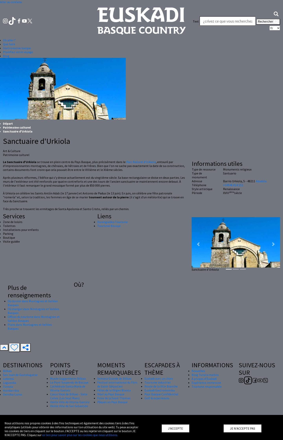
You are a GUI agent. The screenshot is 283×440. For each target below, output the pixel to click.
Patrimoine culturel (17, 127)
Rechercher (268, 21)
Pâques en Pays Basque (112, 402)
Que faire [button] (9, 44)
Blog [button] (6, 56)
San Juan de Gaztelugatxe (20, 375)
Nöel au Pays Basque (110, 394)
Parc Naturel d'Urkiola (141, 162)
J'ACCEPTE (175, 428)
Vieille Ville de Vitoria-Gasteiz (70, 402)
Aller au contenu (11, 2)
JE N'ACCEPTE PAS (242, 428)
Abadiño (261, 181)
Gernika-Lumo (12, 394)
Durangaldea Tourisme (112, 222)
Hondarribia (11, 390)
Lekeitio (8, 379)
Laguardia (9, 383)
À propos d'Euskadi (204, 379)
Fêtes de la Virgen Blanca (114, 390)
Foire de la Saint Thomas (113, 398)
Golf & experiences (156, 398)
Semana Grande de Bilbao (114, 378)
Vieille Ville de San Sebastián (69, 406)
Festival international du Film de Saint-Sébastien (117, 384)
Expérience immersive (206, 383)
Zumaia (8, 386)
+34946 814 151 (233, 185)
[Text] (227, 21)
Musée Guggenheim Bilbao (68, 378)
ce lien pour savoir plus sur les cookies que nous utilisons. (80, 435)
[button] (276, 13)
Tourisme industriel (157, 382)
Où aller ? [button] (9, 40)
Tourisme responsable (207, 386)
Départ (8, 123)
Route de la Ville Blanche (161, 386)
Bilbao (7, 371)
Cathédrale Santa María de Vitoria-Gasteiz (67, 388)
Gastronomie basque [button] (17, 48)
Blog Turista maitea (205, 375)
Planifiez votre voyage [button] (18, 52)
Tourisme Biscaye (109, 226)
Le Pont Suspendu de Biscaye (69, 382)
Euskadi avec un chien (158, 378)
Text (196, 21)
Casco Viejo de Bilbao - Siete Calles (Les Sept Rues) (68, 396)
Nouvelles (198, 371)
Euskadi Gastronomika (159, 390)
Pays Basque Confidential (161, 394)
